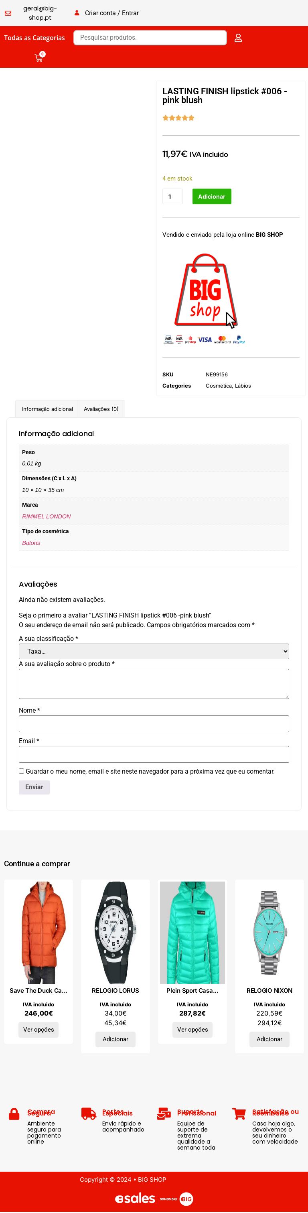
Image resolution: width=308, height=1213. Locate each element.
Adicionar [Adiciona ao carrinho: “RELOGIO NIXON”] (269, 1040)
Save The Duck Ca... (38, 991)
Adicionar (214, 197)
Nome (29, 711)
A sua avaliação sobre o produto (67, 665)
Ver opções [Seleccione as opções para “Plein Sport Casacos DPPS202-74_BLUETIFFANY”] (192, 1030)
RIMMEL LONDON (46, 517)
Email (29, 742)
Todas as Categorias (34, 37)
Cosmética (219, 386)
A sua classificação (48, 639)
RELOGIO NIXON (269, 991)
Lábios (243, 386)
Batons (31, 543)
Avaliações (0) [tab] (101, 409)
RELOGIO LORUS (115, 991)
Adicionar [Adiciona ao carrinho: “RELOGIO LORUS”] (115, 1040)
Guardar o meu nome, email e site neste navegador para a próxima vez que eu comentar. (150, 772)
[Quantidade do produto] (173, 197)
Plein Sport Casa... (192, 991)
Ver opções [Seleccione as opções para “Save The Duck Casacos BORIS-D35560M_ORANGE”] (38, 1030)
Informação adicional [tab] (47, 409)
